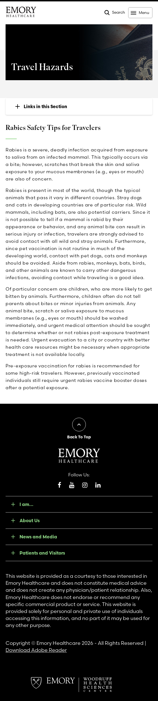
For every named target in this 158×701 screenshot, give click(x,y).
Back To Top (79, 436)
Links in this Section (45, 106)
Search (118, 12)
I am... (26, 504)
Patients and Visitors (42, 553)
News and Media (38, 537)
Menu (144, 12)
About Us (30, 520)
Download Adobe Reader (36, 650)
